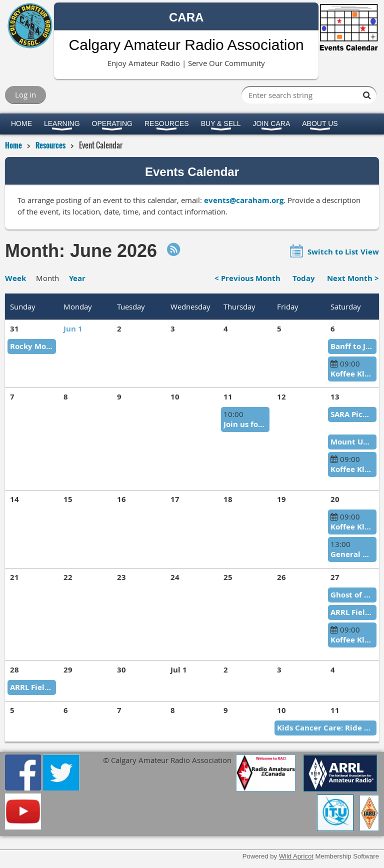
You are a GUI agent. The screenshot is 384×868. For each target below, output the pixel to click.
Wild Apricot (296, 856)
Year (77, 278)
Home (13, 145)
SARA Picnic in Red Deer (352, 414)
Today (303, 278)
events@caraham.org (244, 200)
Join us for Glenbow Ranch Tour (245, 424)
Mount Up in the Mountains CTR (352, 441)
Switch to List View (343, 251)
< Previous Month (247, 278)
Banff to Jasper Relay (352, 346)
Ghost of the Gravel (352, 595)
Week (15, 278)
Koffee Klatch (352, 373)
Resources (51, 145)
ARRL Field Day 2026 (352, 612)
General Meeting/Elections (352, 554)
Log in (25, 95)
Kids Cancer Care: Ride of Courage (325, 727)
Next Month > (353, 278)
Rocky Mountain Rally (32, 346)
